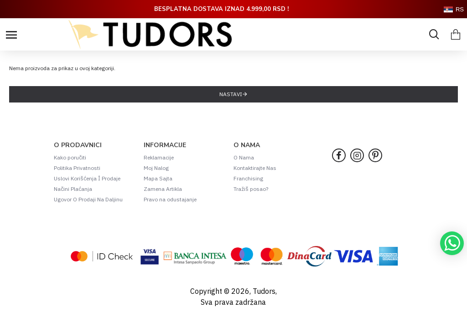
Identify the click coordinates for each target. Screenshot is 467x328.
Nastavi (230, 94)
